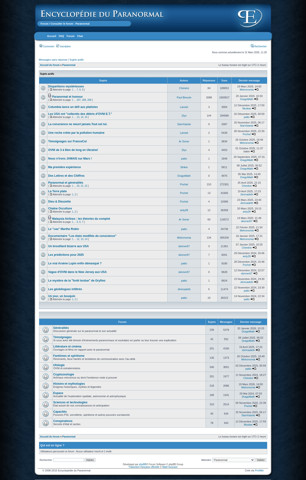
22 (86, 186)
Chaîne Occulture (60, 208)
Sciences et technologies (70, 402)
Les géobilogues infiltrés (65, 289)
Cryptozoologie (63, 374)
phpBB (142, 464)
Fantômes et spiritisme (69, 355)
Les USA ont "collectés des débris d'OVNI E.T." (80, 114)
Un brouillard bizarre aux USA (68, 246)
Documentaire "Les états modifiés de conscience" (82, 236)
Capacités (60, 411)
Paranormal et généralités (65, 182)
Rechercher (259, 46)
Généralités (61, 328)
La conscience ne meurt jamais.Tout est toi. (78, 124)
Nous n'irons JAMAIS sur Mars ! (70, 158)
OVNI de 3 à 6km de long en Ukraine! (73, 150)
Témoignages (62, 337)
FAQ (61, 36)
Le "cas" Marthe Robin (63, 229)
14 (82, 117)
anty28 (184, 210)
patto (247, 117)
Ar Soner (184, 141)
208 (84, 100)
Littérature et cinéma (67, 346)
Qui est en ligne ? (52, 445)
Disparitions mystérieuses (66, 86)
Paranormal (68, 65)
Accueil (51, 36)
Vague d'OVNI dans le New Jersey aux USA (77, 272)
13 (78, 117)
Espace (58, 393)
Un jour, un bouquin (61, 296)
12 (78, 239)
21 (82, 186)
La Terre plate (57, 191)
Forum (45, 23)
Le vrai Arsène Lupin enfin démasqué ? (75, 263)
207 (79, 100)
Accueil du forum (50, 65)
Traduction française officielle (143, 467)
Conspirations (63, 421)
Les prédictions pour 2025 (66, 254)
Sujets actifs (77, 59)
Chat (80, 36)
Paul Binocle (184, 97)
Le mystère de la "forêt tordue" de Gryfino (76, 280)
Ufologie (59, 365)
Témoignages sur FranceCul (67, 141)
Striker (184, 167)
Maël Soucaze (169, 467)
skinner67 (246, 221)
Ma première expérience (64, 167)
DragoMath (246, 99)
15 (86, 117)
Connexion (47, 46)
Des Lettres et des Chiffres (66, 175)
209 (89, 100)
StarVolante (184, 124)
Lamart (184, 107)
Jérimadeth (246, 194)
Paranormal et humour (67, 96)
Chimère (184, 88)
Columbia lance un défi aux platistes (73, 107)
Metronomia (247, 89)
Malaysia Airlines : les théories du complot (81, 218)
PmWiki (259, 470)
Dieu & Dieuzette (59, 201)
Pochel (247, 134)
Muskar (246, 108)
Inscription (63, 46)
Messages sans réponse (53, 59)
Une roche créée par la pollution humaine (76, 132)
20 (78, 186)
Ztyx (183, 115)
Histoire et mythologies (69, 383)
